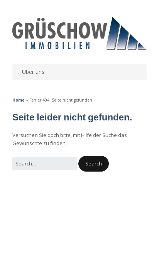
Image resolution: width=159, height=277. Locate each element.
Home (18, 100)
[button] (93, 164)
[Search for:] (44, 163)
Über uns (33, 71)
